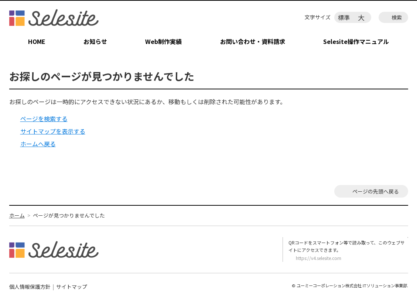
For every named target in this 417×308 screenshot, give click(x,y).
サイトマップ (71, 286)
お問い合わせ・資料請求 (252, 41)
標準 (344, 17)
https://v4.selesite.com (318, 258)
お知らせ (95, 41)
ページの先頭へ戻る (375, 191)
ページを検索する (44, 118)
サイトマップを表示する (52, 131)
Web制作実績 (163, 41)
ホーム (17, 215)
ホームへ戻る (38, 143)
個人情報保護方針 (30, 286)
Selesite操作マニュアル (356, 41)
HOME (36, 41)
